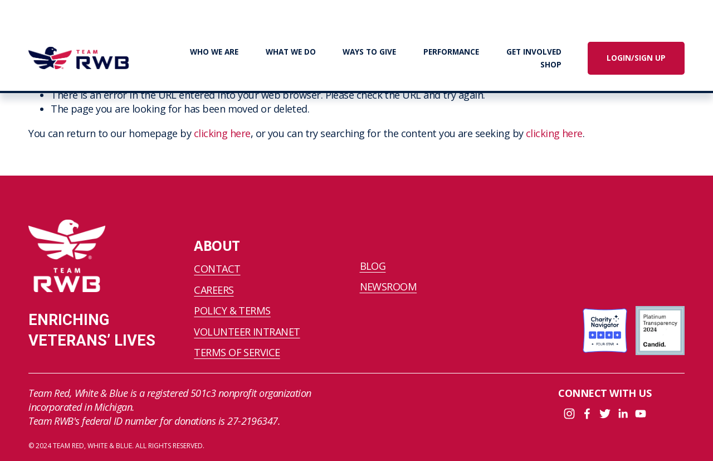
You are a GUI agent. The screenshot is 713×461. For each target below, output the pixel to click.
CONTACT (217, 268)
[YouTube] (640, 413)
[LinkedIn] (622, 413)
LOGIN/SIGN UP (636, 58)
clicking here (222, 133)
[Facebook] (587, 413)
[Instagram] (569, 413)
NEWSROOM (388, 286)
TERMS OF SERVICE (237, 352)
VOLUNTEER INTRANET (247, 331)
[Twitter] (605, 413)
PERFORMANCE (451, 52)
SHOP (550, 65)
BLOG (373, 266)
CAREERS (213, 290)
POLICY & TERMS (232, 310)
